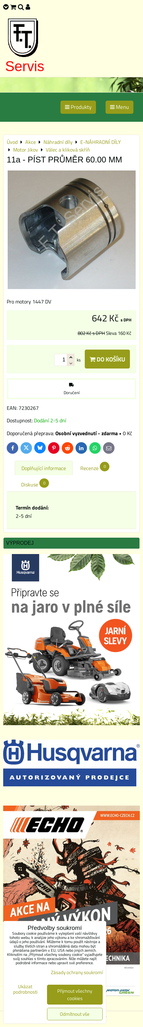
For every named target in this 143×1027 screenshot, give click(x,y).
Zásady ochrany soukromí (77, 972)
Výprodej (20, 543)
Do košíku (107, 359)
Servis (24, 66)
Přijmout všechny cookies (74, 994)
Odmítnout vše (75, 1014)
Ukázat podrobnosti (25, 989)
